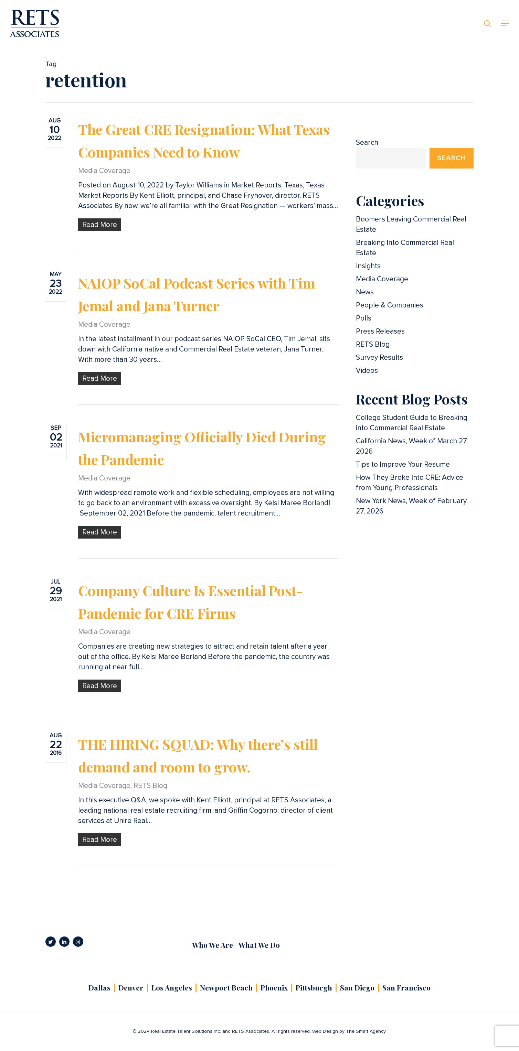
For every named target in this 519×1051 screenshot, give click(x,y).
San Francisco (406, 987)
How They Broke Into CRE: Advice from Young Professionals (409, 482)
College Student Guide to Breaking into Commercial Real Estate (411, 423)
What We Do (259, 945)
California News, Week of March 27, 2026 (412, 446)
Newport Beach (226, 987)
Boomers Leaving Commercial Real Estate (411, 224)
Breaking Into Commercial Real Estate (405, 248)
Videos (367, 370)
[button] (505, 23)
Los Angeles (171, 987)
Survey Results (379, 357)
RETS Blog (150, 797)
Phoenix (274, 987)
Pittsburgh (314, 987)
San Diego (357, 987)
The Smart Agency (365, 1031)
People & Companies (389, 305)
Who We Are (212, 945)
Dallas (99, 987)
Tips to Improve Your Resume (403, 464)
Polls (363, 318)
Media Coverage (104, 170)
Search (367, 142)
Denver (131, 987)
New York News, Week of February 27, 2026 (411, 506)
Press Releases (380, 331)
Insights (368, 266)
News (365, 292)
